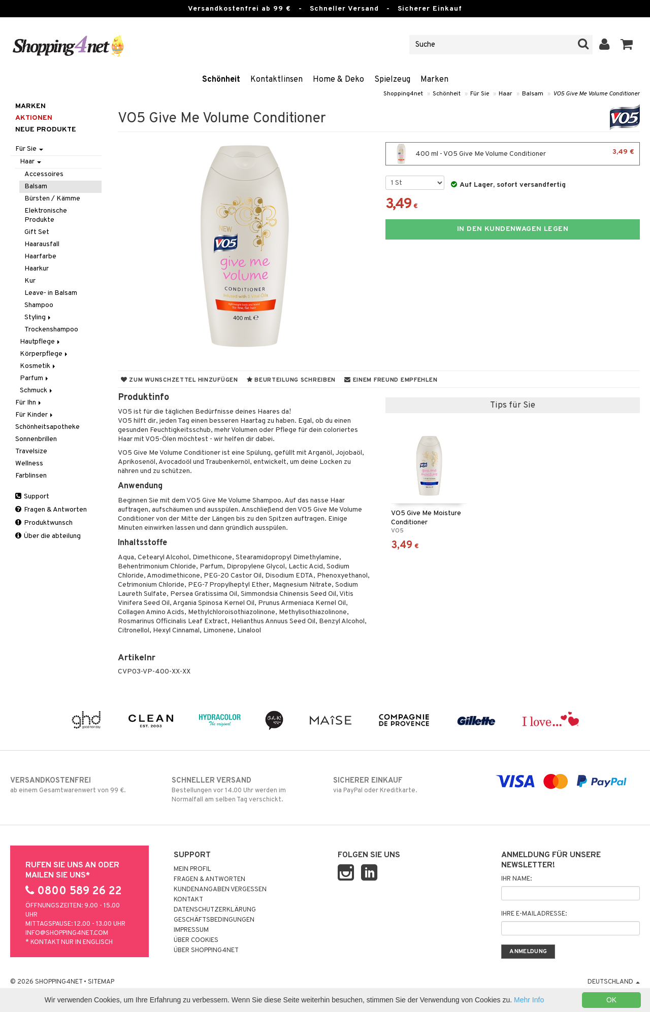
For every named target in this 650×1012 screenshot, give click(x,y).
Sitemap (101, 982)
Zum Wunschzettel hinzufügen (179, 380)
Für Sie (479, 94)
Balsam (532, 94)
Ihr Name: (516, 879)
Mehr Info (529, 1000)
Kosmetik (38, 366)
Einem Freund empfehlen (390, 380)
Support (32, 496)
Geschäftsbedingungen (214, 920)
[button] (626, 44)
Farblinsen (31, 475)
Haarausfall (41, 244)
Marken (434, 80)
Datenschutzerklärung (215, 910)
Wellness (29, 463)
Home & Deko (338, 80)
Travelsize (31, 451)
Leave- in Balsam (50, 293)
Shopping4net (403, 94)
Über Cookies (196, 940)
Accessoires (43, 174)
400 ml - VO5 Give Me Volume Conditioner (512, 154)
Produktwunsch (44, 523)
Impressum (191, 930)
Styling (38, 317)
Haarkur (36, 268)
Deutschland (614, 982)
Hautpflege (40, 342)
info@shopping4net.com (66, 933)
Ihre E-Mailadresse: (534, 914)
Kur (30, 281)
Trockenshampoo (51, 329)
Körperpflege (44, 354)
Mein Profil (192, 869)
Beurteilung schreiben (291, 380)
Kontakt (188, 900)
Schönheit (221, 80)
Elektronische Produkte (45, 215)
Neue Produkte (45, 129)
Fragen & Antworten (51, 509)
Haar (505, 94)
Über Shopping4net (206, 951)
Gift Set (36, 232)
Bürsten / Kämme (52, 198)
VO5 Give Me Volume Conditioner (596, 94)
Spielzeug (392, 80)
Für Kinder (34, 415)
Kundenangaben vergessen (220, 890)
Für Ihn (29, 402)
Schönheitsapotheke (47, 427)
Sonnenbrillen (36, 439)
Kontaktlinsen (276, 80)
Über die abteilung (48, 536)
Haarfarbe (40, 256)
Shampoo (38, 305)
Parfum (35, 378)
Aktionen (33, 118)
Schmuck (37, 390)
